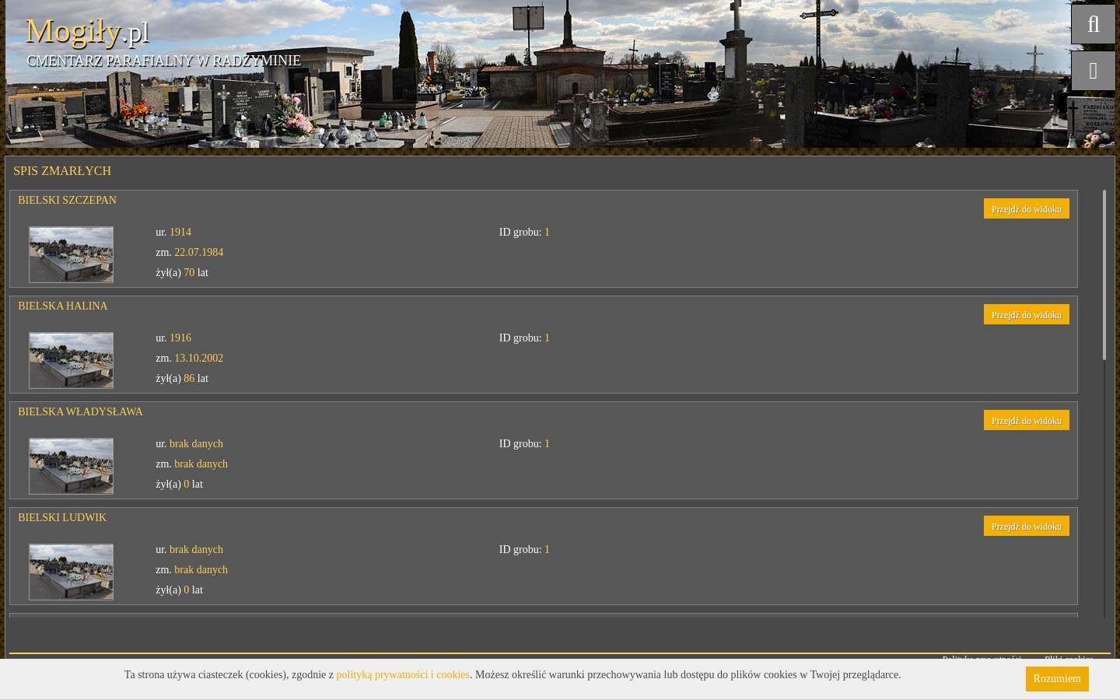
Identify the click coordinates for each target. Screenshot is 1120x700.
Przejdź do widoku (1027, 209)
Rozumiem (1057, 678)
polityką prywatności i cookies (403, 675)
